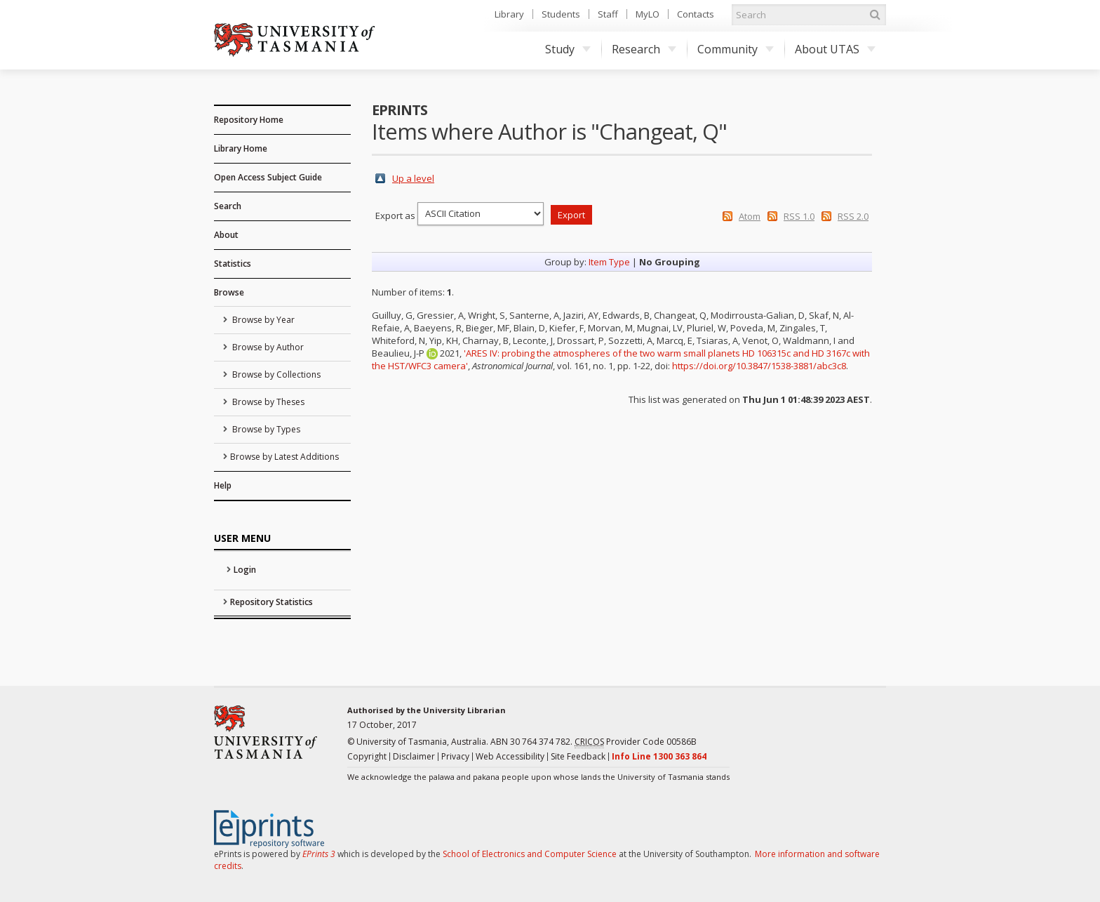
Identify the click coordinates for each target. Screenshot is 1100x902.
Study (568, 49)
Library (509, 14)
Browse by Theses (267, 402)
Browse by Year (262, 320)
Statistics (232, 264)
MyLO (647, 14)
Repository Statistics (271, 602)
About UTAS (835, 49)
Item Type (609, 262)
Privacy (455, 756)
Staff (608, 14)
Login (245, 570)
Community (735, 49)
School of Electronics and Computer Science (530, 854)
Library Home (240, 148)
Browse (229, 292)
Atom (749, 216)
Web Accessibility (510, 756)
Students (561, 14)
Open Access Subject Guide (268, 177)
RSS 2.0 (853, 216)
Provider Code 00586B (636, 742)
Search (227, 206)
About (226, 235)
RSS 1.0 (799, 216)
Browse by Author (267, 347)
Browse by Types (265, 429)
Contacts (695, 14)
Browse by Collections (275, 374)
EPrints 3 (318, 854)
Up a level (413, 178)
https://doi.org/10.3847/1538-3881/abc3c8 (759, 365)
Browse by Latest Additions (284, 457)
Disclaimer (414, 756)
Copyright (367, 756)
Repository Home (248, 120)
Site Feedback (578, 756)
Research (644, 49)
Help (223, 485)
